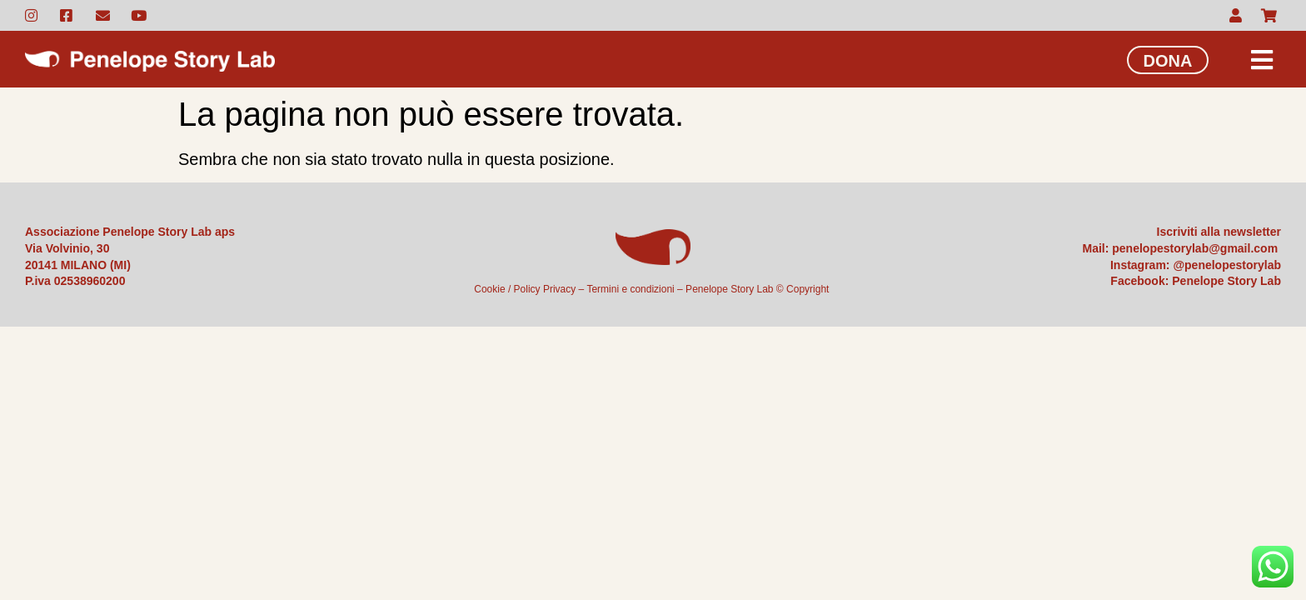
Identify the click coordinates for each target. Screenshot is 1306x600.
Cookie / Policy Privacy (525, 289)
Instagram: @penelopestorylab (1195, 265)
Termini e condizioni (630, 289)
